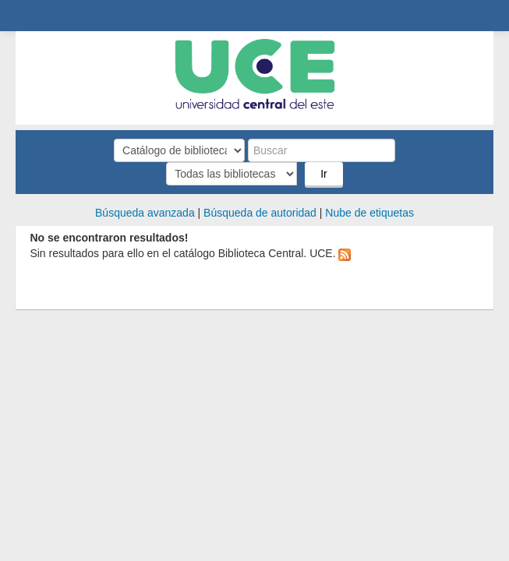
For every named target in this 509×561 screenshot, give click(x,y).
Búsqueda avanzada (145, 212)
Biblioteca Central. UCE (32, 16)
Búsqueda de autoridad (259, 212)
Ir (323, 174)
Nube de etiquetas (369, 212)
